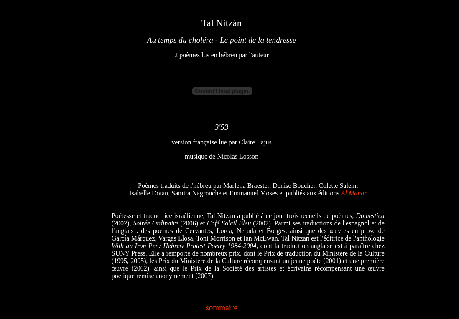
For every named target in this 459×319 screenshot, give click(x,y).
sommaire (221, 307)
